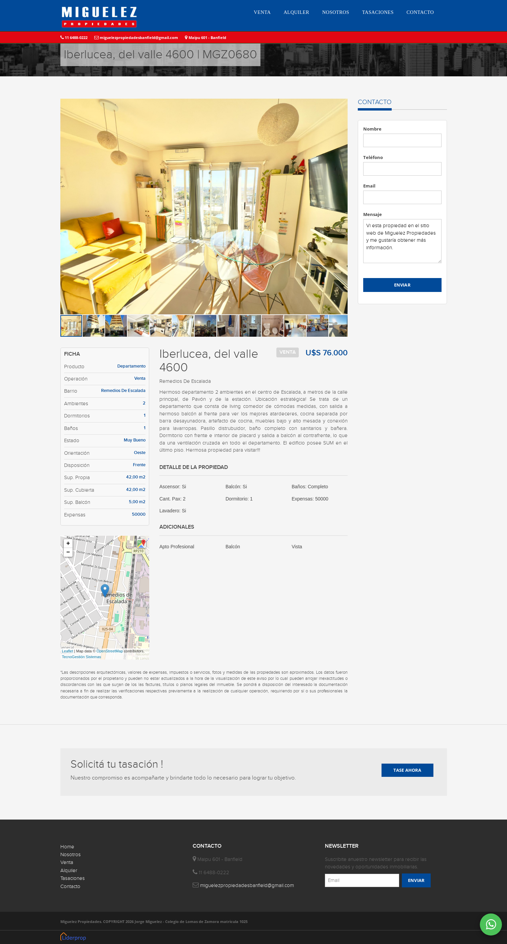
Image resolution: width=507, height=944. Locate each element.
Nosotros (70, 855)
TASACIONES (378, 12)
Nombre (372, 129)
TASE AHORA (407, 770)
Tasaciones (72, 878)
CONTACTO (420, 12)
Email (369, 186)
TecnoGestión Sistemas (81, 657)
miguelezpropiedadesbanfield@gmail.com (136, 37)
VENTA (262, 12)
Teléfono (373, 157)
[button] (341, 104)
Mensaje (372, 214)
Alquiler (68, 870)
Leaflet (67, 651)
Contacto (70, 886)
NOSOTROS (335, 12)
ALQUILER (296, 12)
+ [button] (68, 543)
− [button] (68, 552)
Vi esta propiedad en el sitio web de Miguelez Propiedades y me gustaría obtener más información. (402, 241)
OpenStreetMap (110, 651)
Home (67, 847)
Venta (66, 862)
